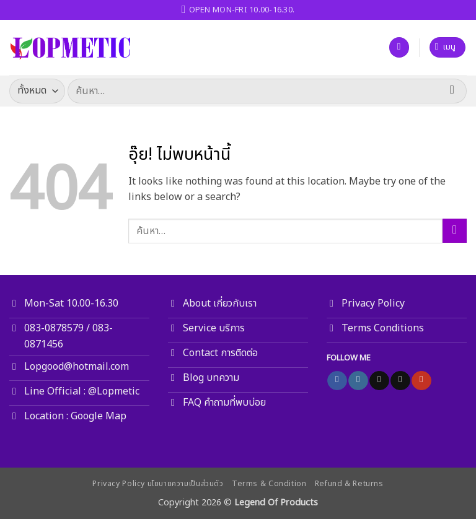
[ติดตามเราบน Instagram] (358, 381)
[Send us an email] (400, 381)
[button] (448, 47)
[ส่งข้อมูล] (452, 91)
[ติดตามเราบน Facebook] (336, 381)
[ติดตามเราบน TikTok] (379, 381)
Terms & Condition (269, 484)
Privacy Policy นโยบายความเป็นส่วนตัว (157, 484)
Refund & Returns (349, 484)
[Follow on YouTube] (421, 381)
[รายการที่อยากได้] (399, 47)
